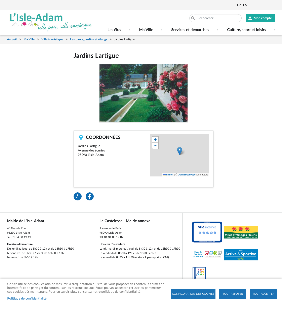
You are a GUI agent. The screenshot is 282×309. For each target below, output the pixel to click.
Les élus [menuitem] (114, 30)
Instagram (272, 5)
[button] (179, 151)
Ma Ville (29, 39)
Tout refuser (233, 293)
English (245, 5)
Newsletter (250, 5)
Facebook (261, 5)
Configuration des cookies (193, 293)
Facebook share (90, 196)
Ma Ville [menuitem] (146, 30)
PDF (78, 196)
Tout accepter (263, 293)
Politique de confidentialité (27, 298)
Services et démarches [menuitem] (190, 30)
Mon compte (263, 18)
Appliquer (193, 18)
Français (239, 5)
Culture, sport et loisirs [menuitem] (246, 30)
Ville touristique (52, 39)
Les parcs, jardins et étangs (88, 39)
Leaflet (168, 174)
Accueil (12, 39)
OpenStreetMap (186, 174)
